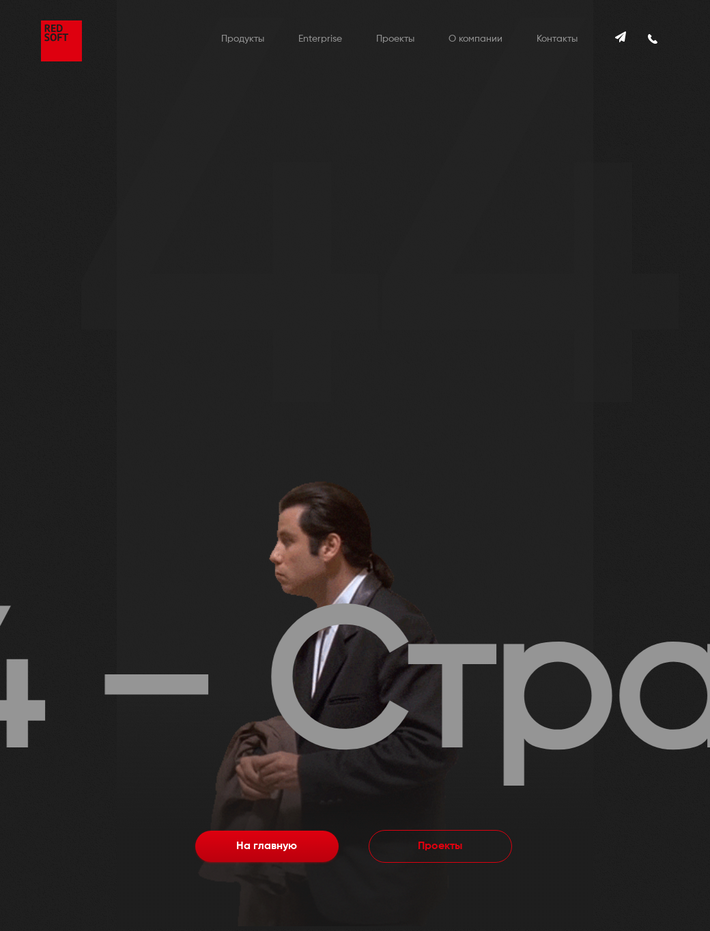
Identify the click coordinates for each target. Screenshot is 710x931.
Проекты (395, 39)
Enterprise (320, 39)
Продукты (242, 39)
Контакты (557, 39)
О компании (475, 39)
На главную (266, 846)
